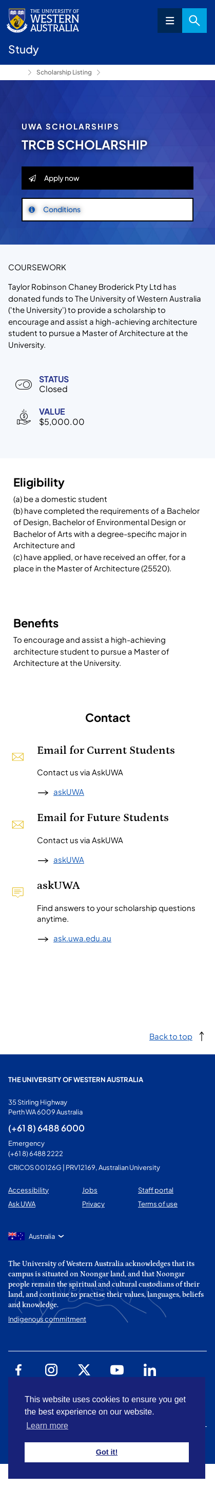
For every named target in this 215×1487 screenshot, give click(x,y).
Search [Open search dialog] (194, 20)
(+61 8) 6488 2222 (35, 1153)
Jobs (89, 1190)
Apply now (54, 177)
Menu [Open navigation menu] (170, 20)
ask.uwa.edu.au (82, 938)
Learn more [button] (47, 1425)
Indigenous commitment (47, 1319)
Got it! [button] (107, 1452)
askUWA (68, 791)
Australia (42, 1236)
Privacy (93, 1204)
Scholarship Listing (64, 72)
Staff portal (155, 1190)
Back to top (170, 1036)
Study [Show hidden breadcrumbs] (16, 72)
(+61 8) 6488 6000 (46, 1127)
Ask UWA (21, 1204)
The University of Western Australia (75, 1079)
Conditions (55, 209)
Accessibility (28, 1190)
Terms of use (158, 1204)
